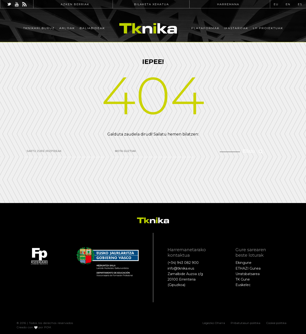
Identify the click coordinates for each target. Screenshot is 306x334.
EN (288, 4)
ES (300, 4)
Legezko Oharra (213, 323)
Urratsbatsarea (247, 274)
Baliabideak (92, 28)
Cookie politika (276, 323)
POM (47, 327)
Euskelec (243, 285)
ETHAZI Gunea (248, 268)
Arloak (67, 28)
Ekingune (243, 263)
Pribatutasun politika (245, 323)
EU (276, 4)
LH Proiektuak (268, 28)
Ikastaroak (236, 28)
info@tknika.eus (181, 268)
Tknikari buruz (39, 28)
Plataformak (205, 28)
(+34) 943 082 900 (183, 263)
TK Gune (242, 279)
